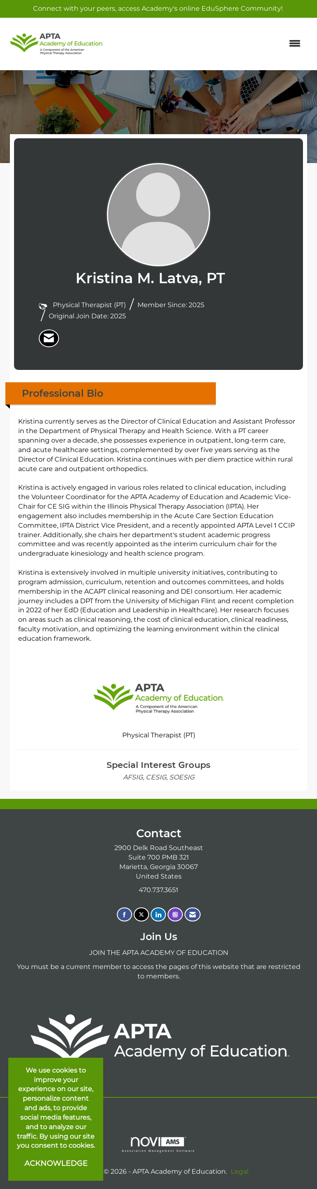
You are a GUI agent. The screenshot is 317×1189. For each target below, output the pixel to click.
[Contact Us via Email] (193, 914)
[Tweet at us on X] (141, 914)
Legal (239, 1171)
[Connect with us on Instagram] (175, 914)
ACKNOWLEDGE (56, 1163)
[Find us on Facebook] (124, 914)
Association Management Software (158, 1144)
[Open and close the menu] (208, 44)
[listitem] (49, 338)
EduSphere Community (241, 8)
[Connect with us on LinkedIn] (158, 914)
